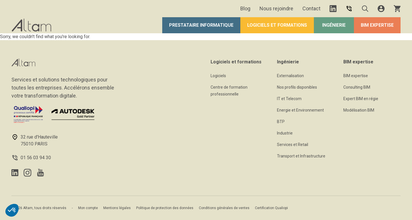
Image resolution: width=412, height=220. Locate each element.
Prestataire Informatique (201, 25)
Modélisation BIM (358, 110)
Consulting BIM (356, 87)
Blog (245, 8)
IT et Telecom (289, 98)
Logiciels (218, 75)
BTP (281, 121)
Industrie (285, 133)
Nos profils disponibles (297, 87)
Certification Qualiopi (271, 208)
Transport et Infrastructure (301, 156)
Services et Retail (292, 144)
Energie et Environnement (300, 110)
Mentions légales (117, 208)
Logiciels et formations (277, 25)
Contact (311, 8)
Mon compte (88, 208)
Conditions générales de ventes (224, 208)
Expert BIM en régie (360, 98)
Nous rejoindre (276, 8)
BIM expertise (377, 25)
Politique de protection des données (164, 208)
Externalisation (290, 75)
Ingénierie (334, 25)
